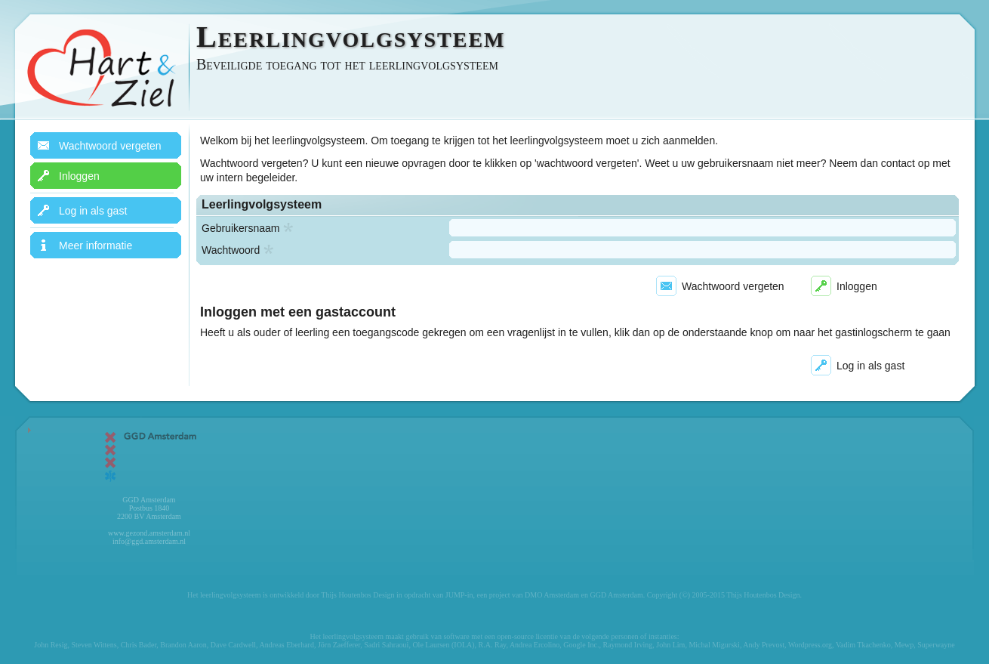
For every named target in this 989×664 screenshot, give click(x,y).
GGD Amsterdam (616, 595)
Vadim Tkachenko (863, 645)
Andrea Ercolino (534, 645)
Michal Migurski (714, 645)
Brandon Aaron (183, 645)
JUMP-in (459, 595)
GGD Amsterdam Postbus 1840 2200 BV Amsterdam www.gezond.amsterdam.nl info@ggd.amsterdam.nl (149, 486)
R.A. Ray (493, 645)
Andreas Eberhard (286, 645)
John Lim (670, 645)
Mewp (904, 645)
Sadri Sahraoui (386, 645)
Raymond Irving (627, 645)
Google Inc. (581, 645)
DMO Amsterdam (552, 595)
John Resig (50, 645)
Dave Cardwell (233, 645)
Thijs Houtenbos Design (357, 595)
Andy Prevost (763, 645)
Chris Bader (139, 645)
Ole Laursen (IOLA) (443, 645)
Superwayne (935, 645)
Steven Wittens (93, 645)
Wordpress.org (810, 645)
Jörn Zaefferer (339, 645)
